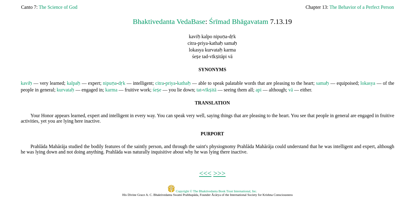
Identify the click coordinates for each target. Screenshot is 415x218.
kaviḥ (26, 83)
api (259, 89)
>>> (219, 173)
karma (111, 89)
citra (159, 83)
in (36, 89)
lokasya (367, 83)
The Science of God (58, 7)
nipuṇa (110, 83)
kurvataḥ (65, 89)
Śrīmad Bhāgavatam (238, 21)
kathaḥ (184, 83)
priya (171, 83)
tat (198, 89)
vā (290, 89)
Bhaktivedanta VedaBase (169, 21)
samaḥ (322, 83)
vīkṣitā (209, 89)
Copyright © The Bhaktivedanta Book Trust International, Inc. (212, 191)
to (209, 83)
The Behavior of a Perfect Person (362, 7)
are (269, 83)
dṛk (121, 83)
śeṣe (157, 89)
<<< (205, 173)
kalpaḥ (73, 83)
